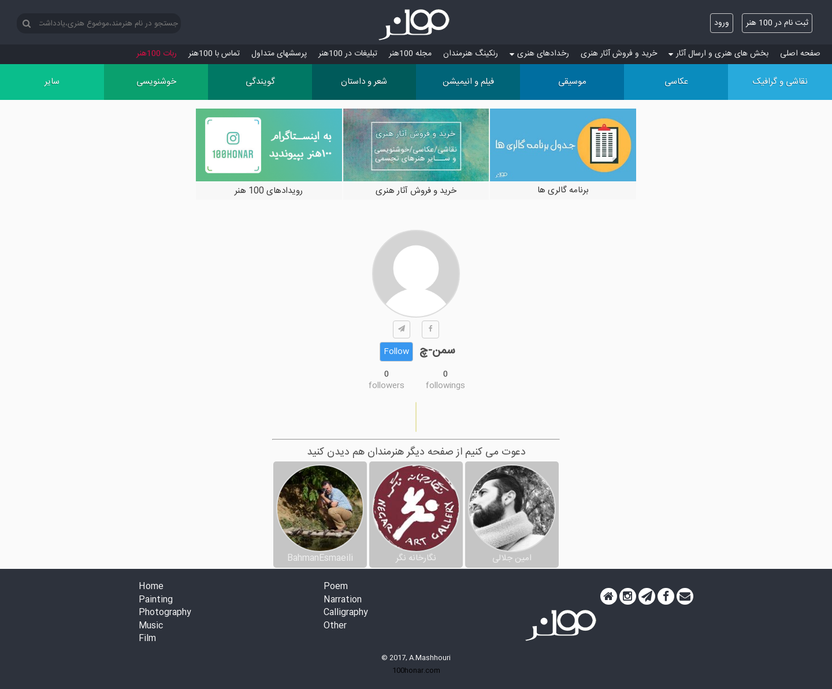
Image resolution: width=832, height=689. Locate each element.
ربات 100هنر (156, 54)
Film (147, 639)
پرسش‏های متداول (279, 54)
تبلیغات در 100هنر (347, 54)
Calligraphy (346, 613)
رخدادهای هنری (539, 54)
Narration (343, 600)
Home (151, 587)
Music (151, 626)
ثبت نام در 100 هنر (777, 23)
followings (445, 386)
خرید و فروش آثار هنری (619, 54)
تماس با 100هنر (214, 54)
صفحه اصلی (800, 54)
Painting (156, 600)
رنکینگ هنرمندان (470, 54)
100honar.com (416, 670)
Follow (396, 352)
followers (386, 386)
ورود (721, 23)
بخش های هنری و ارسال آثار (718, 54)
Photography (165, 613)
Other (335, 626)
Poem (336, 587)
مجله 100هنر (410, 54)
